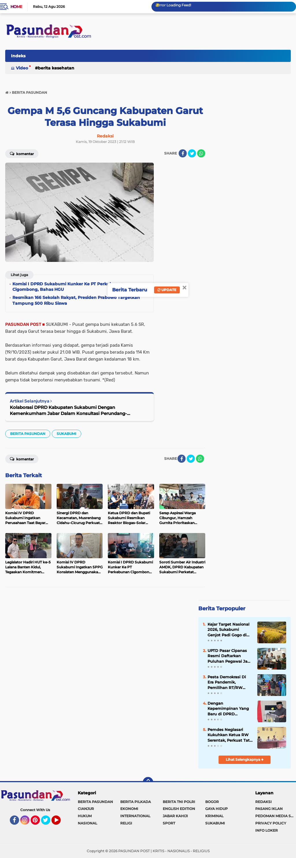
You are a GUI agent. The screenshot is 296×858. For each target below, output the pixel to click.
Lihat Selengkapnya (245, 759)
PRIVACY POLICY (270, 823)
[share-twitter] (192, 153)
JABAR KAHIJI (175, 816)
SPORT (169, 823)
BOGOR (212, 802)
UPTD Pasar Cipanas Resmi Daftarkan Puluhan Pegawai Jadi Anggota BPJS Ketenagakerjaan (229, 656)
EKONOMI (129, 808)
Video (22, 68)
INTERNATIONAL (135, 816)
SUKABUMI (66, 433)
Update (167, 290)
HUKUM (85, 816)
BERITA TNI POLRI (179, 802)
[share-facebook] (183, 153)
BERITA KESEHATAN (56, 68)
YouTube (60, 822)
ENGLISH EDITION (179, 808)
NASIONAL (87, 823)
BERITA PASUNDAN (27, 433)
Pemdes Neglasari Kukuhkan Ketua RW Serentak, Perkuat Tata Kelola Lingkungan (230, 735)
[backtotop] (148, 782)
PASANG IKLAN (269, 808)
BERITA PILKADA (135, 802)
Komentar (22, 153)
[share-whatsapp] (201, 153)
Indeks (18, 55)
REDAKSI (263, 802)
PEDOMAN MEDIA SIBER (275, 816)
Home (16, 6)
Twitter (48, 822)
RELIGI (126, 823)
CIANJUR (86, 808)
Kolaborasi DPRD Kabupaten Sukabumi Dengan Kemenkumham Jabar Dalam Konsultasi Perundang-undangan (68, 410)
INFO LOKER (266, 830)
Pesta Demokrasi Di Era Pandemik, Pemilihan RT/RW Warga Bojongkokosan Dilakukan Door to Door (229, 682)
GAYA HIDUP (216, 808)
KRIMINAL (214, 816)
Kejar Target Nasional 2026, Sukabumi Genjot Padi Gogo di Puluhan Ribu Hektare (229, 629)
